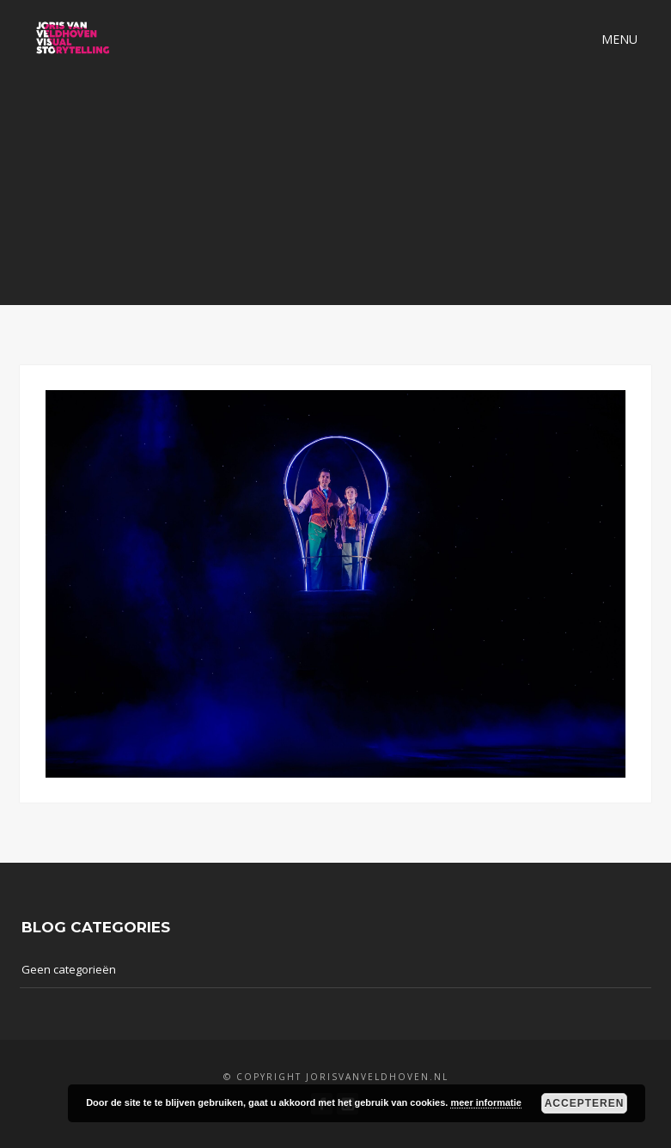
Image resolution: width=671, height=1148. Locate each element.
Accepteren (585, 1103)
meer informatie (486, 1102)
